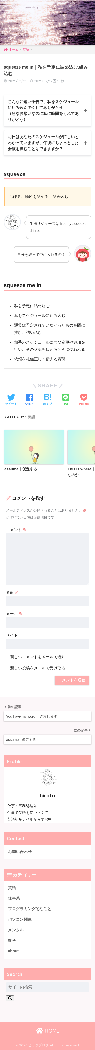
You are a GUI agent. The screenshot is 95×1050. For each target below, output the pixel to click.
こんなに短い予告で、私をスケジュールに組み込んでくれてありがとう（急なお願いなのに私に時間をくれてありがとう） (43, 111)
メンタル (16, 930)
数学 (12, 941)
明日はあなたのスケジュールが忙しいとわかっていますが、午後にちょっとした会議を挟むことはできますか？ (43, 143)
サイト (12, 635)
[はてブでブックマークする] (47, 400)
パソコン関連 (20, 919)
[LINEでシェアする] (65, 400)
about (13, 951)
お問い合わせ (20, 852)
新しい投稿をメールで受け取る (37, 668)
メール (14, 614)
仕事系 (14, 898)
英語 (31, 417)
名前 (12, 592)
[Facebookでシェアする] (29, 400)
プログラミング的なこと (29, 909)
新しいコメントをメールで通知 (37, 657)
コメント (16, 530)
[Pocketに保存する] (84, 400)
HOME (47, 1031)
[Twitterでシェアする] (11, 400)
